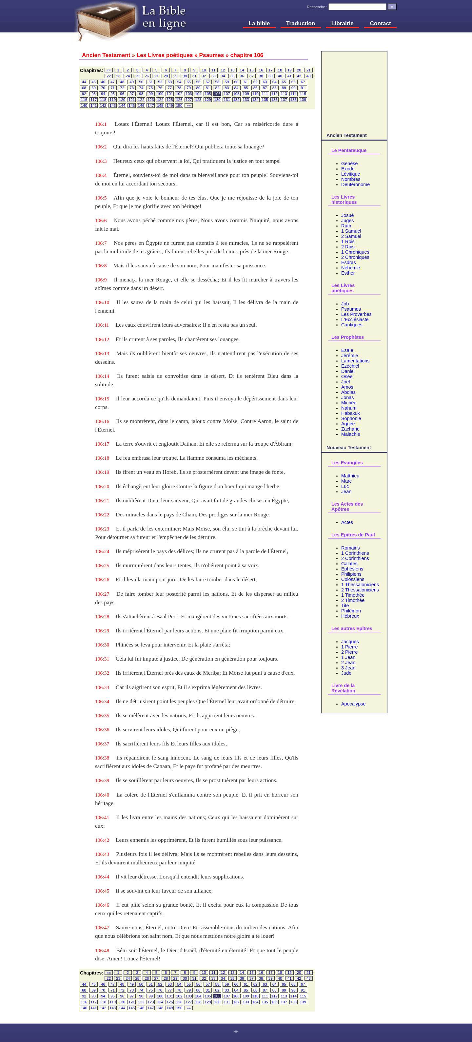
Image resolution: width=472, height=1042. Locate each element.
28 (166, 76)
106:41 (102, 817)
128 (198, 100)
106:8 (101, 265)
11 (213, 70)
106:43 (102, 854)
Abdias (348, 392)
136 (274, 100)
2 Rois (348, 246)
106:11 (102, 325)
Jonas (347, 397)
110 (255, 94)
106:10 (102, 302)
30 (185, 76)
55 (189, 82)
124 (160, 100)
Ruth (346, 225)
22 (109, 76)
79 (189, 88)
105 (208, 94)
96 (122, 94)
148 (160, 105)
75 (150, 88)
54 (179, 82)
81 (208, 88)
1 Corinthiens (355, 553)
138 (293, 100)
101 (170, 94)
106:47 (102, 927)
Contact (380, 23)
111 (265, 94)
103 (189, 94)
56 (198, 82)
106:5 (101, 198)
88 (274, 88)
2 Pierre (349, 652)
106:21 (102, 500)
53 (169, 82)
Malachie (350, 434)
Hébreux (350, 616)
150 (179, 105)
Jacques (350, 641)
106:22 (102, 514)
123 (151, 100)
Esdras (348, 262)
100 (160, 94)
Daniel (348, 371)
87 (265, 88)
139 (303, 100)
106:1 (101, 124)
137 (284, 100)
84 (236, 88)
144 (122, 105)
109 (246, 94)
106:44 (102, 876)
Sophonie (351, 418)
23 (118, 76)
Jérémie (349, 355)
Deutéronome (355, 184)
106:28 (102, 616)
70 (103, 88)
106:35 (102, 715)
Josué (347, 215)
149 (170, 105)
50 (141, 82)
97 (131, 94)
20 (299, 70)
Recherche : (317, 7)
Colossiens (352, 579)
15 (251, 70)
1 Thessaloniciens (360, 584)
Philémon (351, 610)
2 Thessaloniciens (360, 589)
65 (284, 82)
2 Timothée (352, 600)
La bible (259, 23)
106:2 (101, 146)
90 (293, 88)
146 (141, 105)
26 (147, 76)
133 (246, 100)
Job (345, 303)
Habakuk (350, 413)
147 (151, 105)
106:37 (102, 743)
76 (160, 88)
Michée (348, 402)
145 (131, 105)
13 (232, 70)
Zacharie (350, 429)
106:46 (102, 905)
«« (109, 70)
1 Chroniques (355, 252)
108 (236, 94)
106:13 (102, 353)
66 (293, 82)
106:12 (102, 339)
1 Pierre (349, 646)
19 (289, 70)
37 (251, 76)
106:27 (102, 594)
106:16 (102, 421)
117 (93, 100)
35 (232, 76)
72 (122, 88)
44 (84, 82)
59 (227, 82)
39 (270, 76)
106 (217, 94)
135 (265, 100)
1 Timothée (352, 595)
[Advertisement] (354, 90)
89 (284, 88)
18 (280, 70)
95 (112, 94)
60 (236, 82)
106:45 (102, 891)
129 (208, 100)
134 (255, 100)
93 (93, 94)
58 (217, 82)
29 (175, 76)
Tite (345, 605)
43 (308, 76)
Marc (346, 481)
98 (141, 94)
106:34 (102, 701)
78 (179, 88)
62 (255, 82)
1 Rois (348, 241)
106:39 (102, 780)
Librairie (342, 23)
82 (217, 88)
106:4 (101, 175)
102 (179, 94)
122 (141, 100)
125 (170, 100)
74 (141, 88)
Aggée (348, 423)
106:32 (102, 673)
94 (103, 94)
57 (208, 82)
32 (204, 76)
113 (284, 94)
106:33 (102, 687)
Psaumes (351, 309)
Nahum (348, 408)
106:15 (102, 398)
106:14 (102, 376)
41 (289, 76)
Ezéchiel (350, 366)
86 (255, 88)
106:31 (102, 659)
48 (122, 82)
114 (293, 94)
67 (303, 82)
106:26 (102, 579)
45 (93, 82)
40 (280, 76)
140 (84, 105)
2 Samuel (351, 236)
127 (189, 100)
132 (236, 100)
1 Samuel (351, 231)
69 (93, 88)
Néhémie (350, 267)
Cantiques (352, 324)
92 (84, 94)
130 (217, 100)
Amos (347, 387)
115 (303, 94)
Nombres (350, 179)
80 (198, 88)
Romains (350, 547)
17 (270, 70)
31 (194, 76)
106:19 (102, 472)
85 (246, 88)
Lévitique (350, 174)
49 (131, 82)
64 (274, 82)
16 (261, 70)
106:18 (102, 458)
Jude (346, 673)
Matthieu (350, 475)
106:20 (102, 486)
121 (131, 100)
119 (112, 100)
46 (103, 82)
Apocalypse (353, 703)
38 (261, 76)
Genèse (349, 163)
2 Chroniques (355, 257)
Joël (345, 381)
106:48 (102, 950)
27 (156, 76)
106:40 (102, 795)
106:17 (102, 444)
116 (84, 100)
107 (227, 94)
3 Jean (348, 667)
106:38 (102, 758)
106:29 (102, 630)
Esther (348, 273)
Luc (345, 486)
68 (84, 88)
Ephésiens (352, 568)
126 (179, 100)
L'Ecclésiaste (355, 319)
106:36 (102, 729)
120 (122, 100)
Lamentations (355, 360)
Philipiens (351, 574)
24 (128, 76)
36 (242, 76)
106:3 (101, 161)
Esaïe (347, 350)
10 (204, 70)
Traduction (300, 23)
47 (112, 82)
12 (223, 70)
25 (137, 76)
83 (227, 88)
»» (189, 105)
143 (112, 105)
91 (303, 88)
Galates (349, 563)
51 (150, 82)
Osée (346, 376)
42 (299, 76)
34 (223, 76)
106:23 (102, 528)
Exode (348, 168)
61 (246, 82)
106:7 (101, 243)
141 (93, 105)
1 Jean (348, 657)
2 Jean (348, 662)
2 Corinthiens (355, 558)
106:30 (102, 644)
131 (227, 100)
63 (265, 82)
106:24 (102, 551)
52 (160, 82)
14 (242, 70)
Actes (347, 522)
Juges (347, 220)
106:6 (101, 220)
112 (274, 94)
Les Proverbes (356, 314)
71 (112, 88)
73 (131, 88)
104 (198, 94)
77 (169, 88)
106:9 (101, 279)
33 (213, 76)
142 (103, 105)
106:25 (102, 565)
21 (308, 70)
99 (150, 94)
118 (103, 100)
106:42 (102, 840)
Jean (346, 491)
